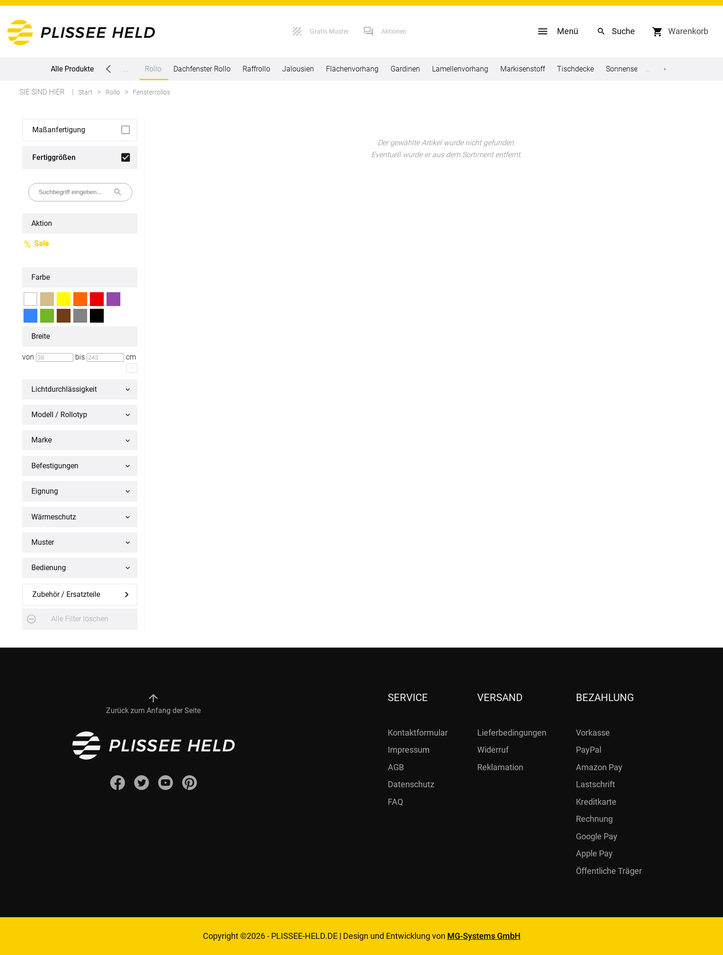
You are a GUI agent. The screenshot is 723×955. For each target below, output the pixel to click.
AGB (396, 767)
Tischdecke (575, 69)
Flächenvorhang (352, 69)
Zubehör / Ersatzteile (66, 594)
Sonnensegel (626, 69)
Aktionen (394, 31)
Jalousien (298, 69)
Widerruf (493, 750)
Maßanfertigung (58, 129)
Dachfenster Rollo (202, 69)
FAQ (395, 802)
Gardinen (405, 69)
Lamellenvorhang (460, 69)
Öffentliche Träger (609, 871)
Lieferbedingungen (511, 732)
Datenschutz (411, 784)
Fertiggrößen (54, 157)
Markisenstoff (522, 69)
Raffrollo (256, 69)
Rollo (153, 72)
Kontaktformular (418, 732)
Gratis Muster (329, 31)
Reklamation (500, 767)
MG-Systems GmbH (484, 936)
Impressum (409, 750)
